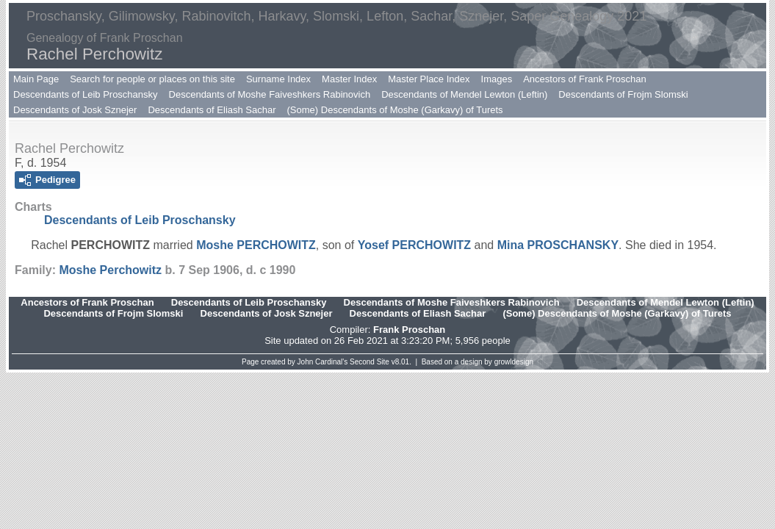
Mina (558, 245)
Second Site (369, 362)
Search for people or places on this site (152, 78)
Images (497, 78)
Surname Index (278, 78)
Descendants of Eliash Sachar (211, 109)
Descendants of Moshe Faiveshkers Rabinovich (270, 94)
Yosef (414, 245)
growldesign (513, 362)
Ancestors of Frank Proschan (584, 78)
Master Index (349, 78)
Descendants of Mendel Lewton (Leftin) (464, 94)
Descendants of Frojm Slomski (623, 94)
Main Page (36, 78)
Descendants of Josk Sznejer (75, 109)
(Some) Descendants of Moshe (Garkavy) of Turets (395, 109)
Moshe (256, 245)
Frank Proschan (409, 329)
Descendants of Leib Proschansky (85, 94)
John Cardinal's (323, 362)
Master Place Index (428, 78)
